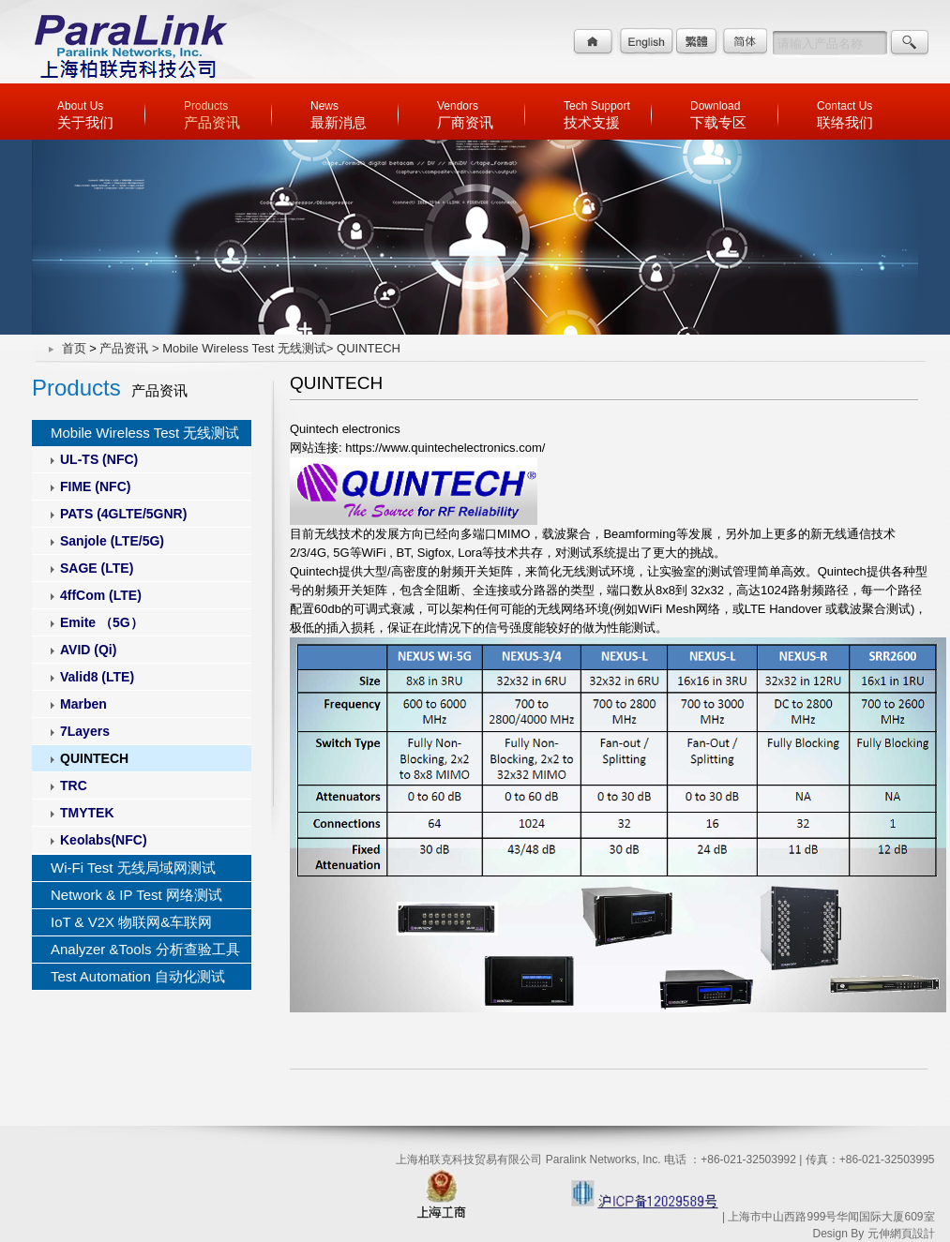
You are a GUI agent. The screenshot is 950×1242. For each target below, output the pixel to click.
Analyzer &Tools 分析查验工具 (145, 949)
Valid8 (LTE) (97, 676)
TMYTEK (87, 812)
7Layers (85, 731)
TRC (73, 785)
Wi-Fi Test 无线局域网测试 (133, 867)
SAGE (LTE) (96, 568)
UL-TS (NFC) (99, 459)
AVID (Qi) (88, 649)
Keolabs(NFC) (103, 839)
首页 (74, 348)
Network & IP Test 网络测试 (136, 895)
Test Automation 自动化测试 (138, 976)
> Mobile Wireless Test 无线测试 (239, 348)
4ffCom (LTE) (101, 595)
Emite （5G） (101, 622)
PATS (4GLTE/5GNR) (123, 513)
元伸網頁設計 (901, 1233)
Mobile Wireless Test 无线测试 (145, 433)
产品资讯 (123, 348)
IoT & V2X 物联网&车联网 (131, 922)
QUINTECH (94, 758)
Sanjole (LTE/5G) (112, 540)
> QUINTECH (363, 348)
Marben (83, 703)
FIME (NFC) (95, 486)
